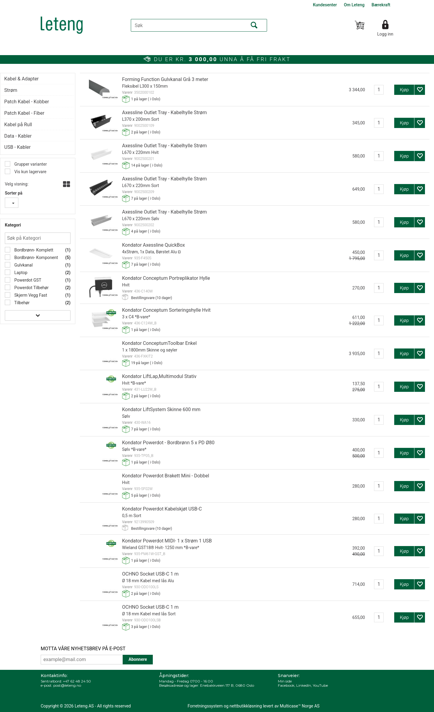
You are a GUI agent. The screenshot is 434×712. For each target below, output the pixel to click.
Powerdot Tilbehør (31, 287)
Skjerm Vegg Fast (30, 295)
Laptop (20, 272)
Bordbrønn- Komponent (35, 257)
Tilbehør (21, 302)
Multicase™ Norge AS (299, 706)
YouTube (320, 685)
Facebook (286, 685)
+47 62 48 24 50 (77, 681)
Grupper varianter (30, 164)
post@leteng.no (67, 685)
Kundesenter (325, 4)
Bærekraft (381, 4)
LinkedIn (303, 685)
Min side (285, 681)
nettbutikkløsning (246, 706)
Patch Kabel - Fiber (24, 113)
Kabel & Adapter (21, 79)
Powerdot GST (27, 280)
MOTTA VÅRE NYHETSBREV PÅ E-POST (83, 648)
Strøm (10, 90)
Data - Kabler (18, 136)
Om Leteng (354, 4)
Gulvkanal (23, 265)
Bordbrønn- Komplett (33, 250)
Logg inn (385, 34)
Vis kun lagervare (29, 171)
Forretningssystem (205, 706)
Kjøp (404, 89)
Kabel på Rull (18, 124)
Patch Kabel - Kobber (26, 102)
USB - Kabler (17, 147)
